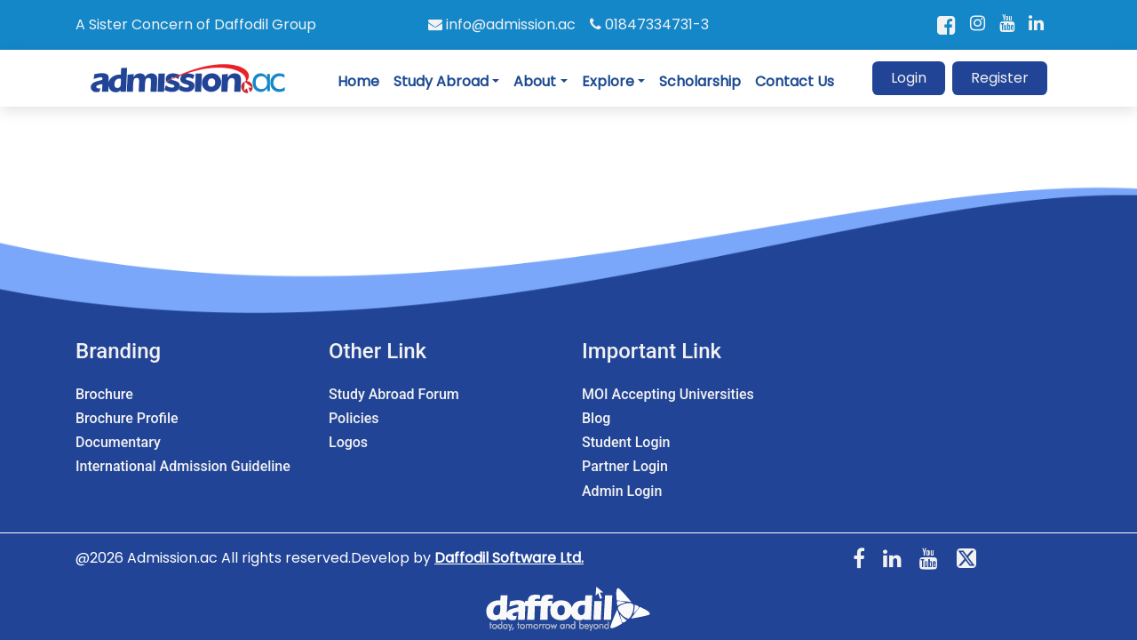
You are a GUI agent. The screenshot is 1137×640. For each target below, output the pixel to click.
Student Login (626, 442)
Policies (354, 418)
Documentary (118, 442)
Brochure (104, 394)
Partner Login (625, 466)
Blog (596, 418)
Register (1000, 78)
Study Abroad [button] (441, 81)
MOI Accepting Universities (668, 394)
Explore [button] (608, 81)
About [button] (534, 81)
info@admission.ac (502, 24)
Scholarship (700, 81)
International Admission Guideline (183, 466)
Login (908, 78)
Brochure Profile (127, 418)
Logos (348, 442)
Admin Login (622, 491)
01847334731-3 (649, 24)
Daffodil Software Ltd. (509, 558)
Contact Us (794, 81)
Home (358, 81)
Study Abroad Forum (394, 394)
